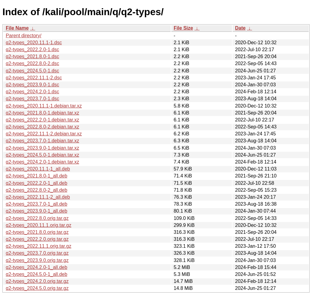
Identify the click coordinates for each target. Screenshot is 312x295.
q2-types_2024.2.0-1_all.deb (36, 267)
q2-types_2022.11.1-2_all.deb (38, 197)
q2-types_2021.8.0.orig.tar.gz (37, 232)
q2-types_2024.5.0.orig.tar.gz (37, 288)
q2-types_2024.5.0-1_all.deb (36, 274)
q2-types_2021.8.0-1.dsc (32, 56)
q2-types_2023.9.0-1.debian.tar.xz (42, 148)
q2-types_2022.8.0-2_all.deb (36, 190)
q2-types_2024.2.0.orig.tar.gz (37, 281)
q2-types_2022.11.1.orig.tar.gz (38, 246)
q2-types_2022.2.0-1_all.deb (36, 183)
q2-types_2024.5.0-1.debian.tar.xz (42, 154)
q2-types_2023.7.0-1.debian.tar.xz (42, 140)
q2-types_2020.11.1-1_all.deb (38, 168)
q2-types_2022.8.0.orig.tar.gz (37, 218)
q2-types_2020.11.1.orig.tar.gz (38, 225)
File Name (17, 28)
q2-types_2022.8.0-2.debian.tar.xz (42, 126)
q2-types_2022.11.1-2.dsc (34, 77)
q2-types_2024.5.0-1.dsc (32, 70)
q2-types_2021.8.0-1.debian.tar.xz (42, 112)
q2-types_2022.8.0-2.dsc (32, 63)
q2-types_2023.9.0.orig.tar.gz (37, 260)
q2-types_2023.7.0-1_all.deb (36, 204)
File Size (183, 28)
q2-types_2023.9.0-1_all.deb (36, 211)
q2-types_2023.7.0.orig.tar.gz (37, 253)
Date (240, 28)
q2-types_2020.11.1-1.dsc (34, 42)
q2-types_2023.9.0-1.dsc (32, 84)
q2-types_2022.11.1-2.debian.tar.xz (44, 133)
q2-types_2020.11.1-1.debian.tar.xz (44, 105)
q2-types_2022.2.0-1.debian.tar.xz (42, 119)
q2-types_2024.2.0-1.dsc (32, 91)
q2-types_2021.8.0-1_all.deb (36, 175)
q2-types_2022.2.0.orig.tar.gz (37, 239)
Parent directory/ (23, 35)
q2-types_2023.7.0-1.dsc (32, 98)
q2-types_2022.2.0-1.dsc (32, 49)
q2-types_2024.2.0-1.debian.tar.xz (42, 161)
